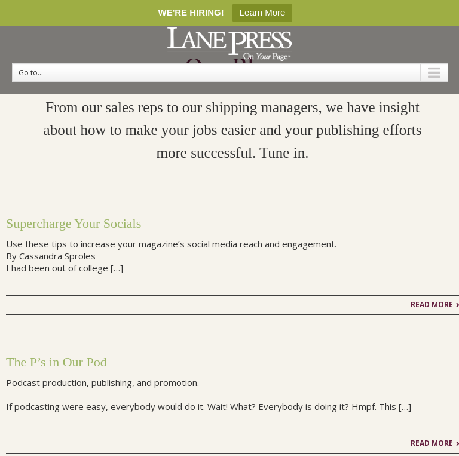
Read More (432, 304)
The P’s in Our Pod (56, 361)
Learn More (263, 12)
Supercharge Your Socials (73, 223)
